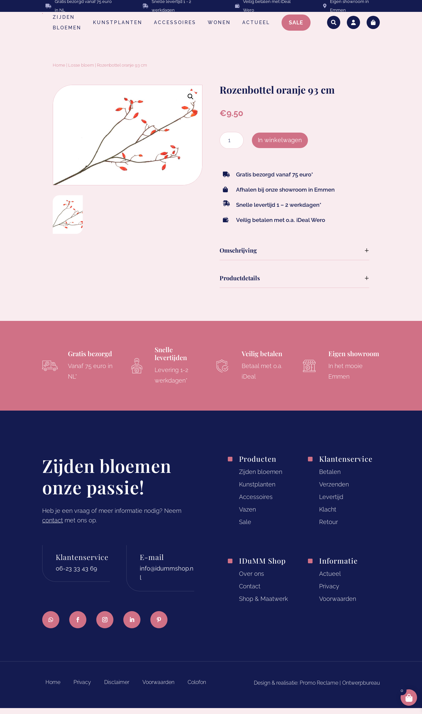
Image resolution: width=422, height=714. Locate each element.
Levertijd (331, 503)
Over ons (251, 579)
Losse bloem (81, 71)
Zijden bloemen (260, 478)
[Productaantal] (232, 146)
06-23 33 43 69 (76, 574)
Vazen (247, 515)
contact (52, 526)
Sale (245, 527)
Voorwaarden (337, 605)
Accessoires (256, 503)
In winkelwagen (280, 146)
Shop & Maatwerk (263, 605)
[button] (190, 103)
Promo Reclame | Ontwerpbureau (340, 689)
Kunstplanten (257, 490)
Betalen (330, 478)
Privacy (329, 592)
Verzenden (334, 490)
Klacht (327, 515)
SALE (296, 22)
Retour (328, 527)
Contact (249, 592)
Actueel (330, 579)
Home (59, 71)
